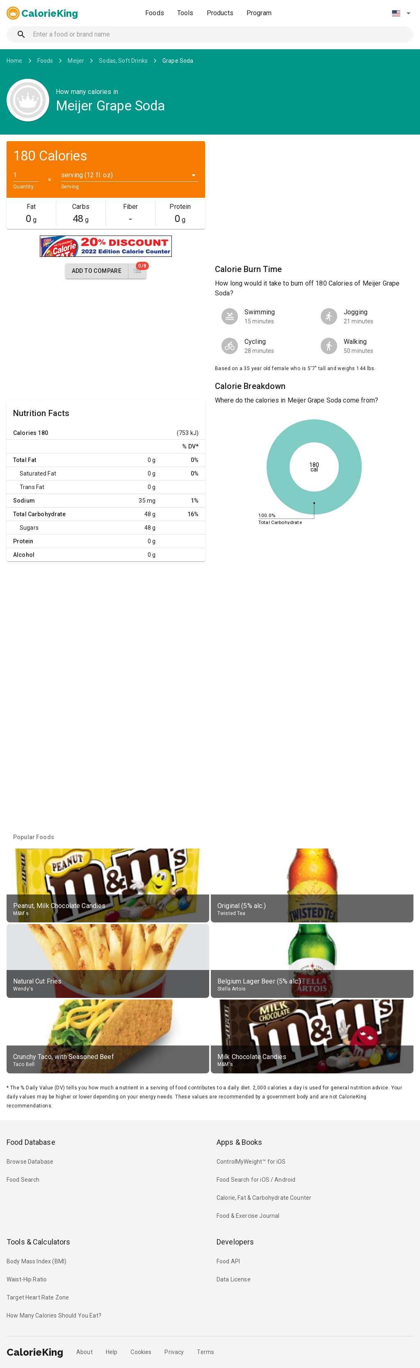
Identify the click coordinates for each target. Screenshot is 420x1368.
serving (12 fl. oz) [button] (87, 175)
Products (220, 13)
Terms (205, 1352)
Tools (185, 13)
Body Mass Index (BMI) (36, 1261)
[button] (401, 13)
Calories (25, 433)
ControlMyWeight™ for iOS (251, 1161)
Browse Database (30, 1161)
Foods (154, 13)
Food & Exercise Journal (248, 1215)
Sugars (29, 527)
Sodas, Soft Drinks (123, 60)
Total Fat (24, 460)
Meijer (76, 60)
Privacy (174, 1352)
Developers (235, 1242)
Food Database (31, 1142)
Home (15, 60)
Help (112, 1352)
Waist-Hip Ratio (27, 1279)
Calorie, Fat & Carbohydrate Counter (264, 1197)
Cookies (140, 1352)
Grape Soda (178, 60)
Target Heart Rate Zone (38, 1297)
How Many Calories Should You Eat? (54, 1315)
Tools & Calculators (39, 1242)
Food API (228, 1261)
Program (259, 13)
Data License (234, 1279)
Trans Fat (32, 487)
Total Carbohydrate (39, 514)
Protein (23, 541)
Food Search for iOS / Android (256, 1179)
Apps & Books (239, 1142)
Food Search (23, 1179)
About (84, 1352)
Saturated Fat (38, 473)
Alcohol (23, 554)
